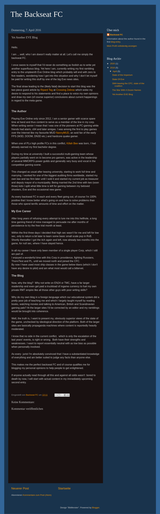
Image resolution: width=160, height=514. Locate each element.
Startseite (64, 488)
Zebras (71, 90)
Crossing (61, 90)
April (115, 71)
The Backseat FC (37, 14)
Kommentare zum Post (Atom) (37, 495)
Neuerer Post (20, 488)
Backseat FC (116, 34)
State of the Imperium (122, 75)
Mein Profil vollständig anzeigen (122, 46)
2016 (112, 67)
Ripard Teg (47, 90)
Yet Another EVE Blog (122, 94)
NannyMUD (62, 132)
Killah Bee (72, 143)
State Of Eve (118, 79)
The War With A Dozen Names (126, 90)
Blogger (95, 507)
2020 (112, 63)
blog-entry (115, 42)
